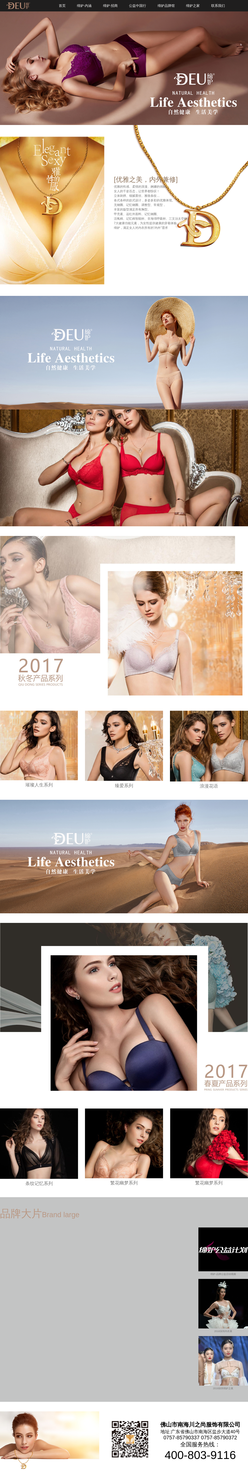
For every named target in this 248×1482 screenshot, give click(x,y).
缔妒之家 (193, 6)
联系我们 (218, 6)
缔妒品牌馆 (166, 6)
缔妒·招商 (110, 6)
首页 (62, 6)
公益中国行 (137, 6)
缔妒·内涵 (84, 6)
